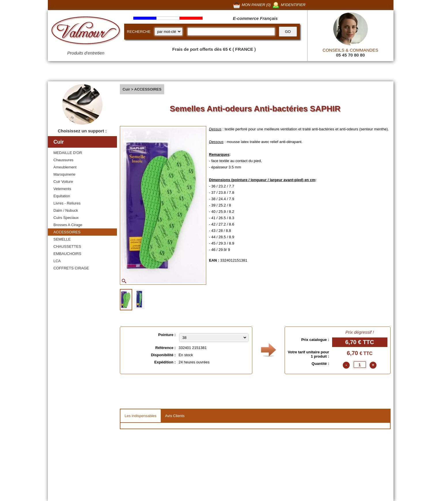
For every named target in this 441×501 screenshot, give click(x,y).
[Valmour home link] (86, 32)
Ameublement (65, 167)
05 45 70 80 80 (350, 54)
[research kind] (168, 31)
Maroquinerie (64, 174)
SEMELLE (62, 239)
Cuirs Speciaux (66, 217)
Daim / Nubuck (66, 210)
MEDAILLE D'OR (68, 153)
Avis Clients (175, 416)
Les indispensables (141, 416)
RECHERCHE (139, 31)
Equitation (62, 196)
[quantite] (360, 364)
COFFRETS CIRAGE (71, 268)
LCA (57, 261)
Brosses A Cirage (68, 225)
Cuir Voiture (63, 181)
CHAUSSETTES (67, 246)
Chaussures (63, 160)
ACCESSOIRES (67, 232)
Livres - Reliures (67, 203)
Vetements (62, 189)
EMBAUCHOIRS (68, 254)
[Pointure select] (214, 337)
